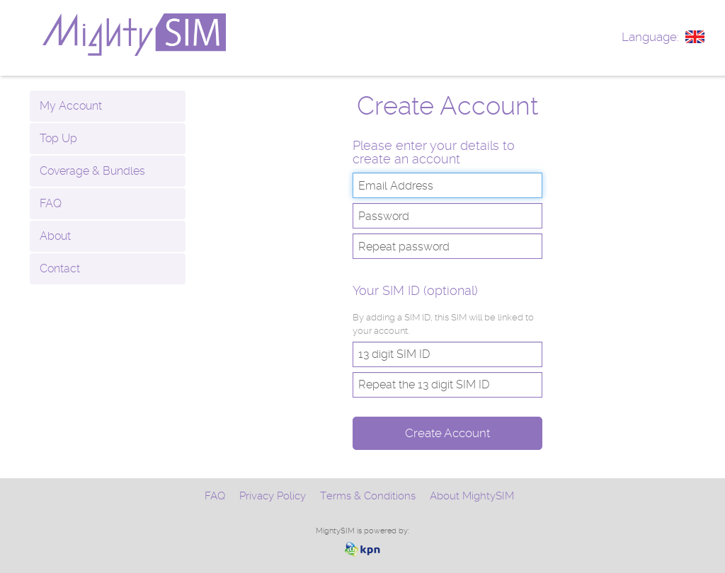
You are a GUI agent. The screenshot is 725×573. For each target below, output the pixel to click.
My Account (71, 105)
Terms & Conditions (368, 496)
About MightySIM (472, 496)
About (55, 236)
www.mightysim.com (168, 34)
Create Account (447, 433)
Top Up (58, 138)
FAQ (51, 203)
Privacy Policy (272, 496)
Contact (60, 268)
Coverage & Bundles (92, 171)
